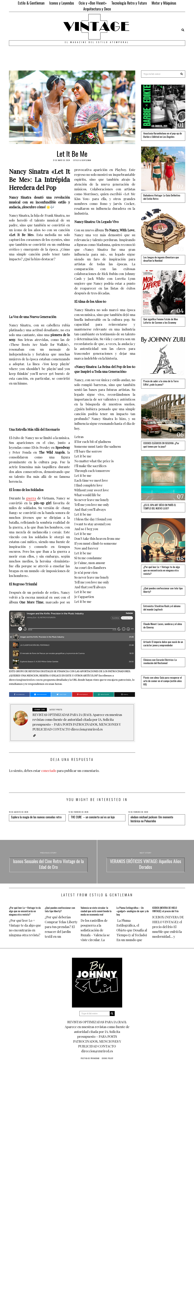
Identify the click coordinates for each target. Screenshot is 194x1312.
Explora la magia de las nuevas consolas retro (36, 817)
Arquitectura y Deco (97, 9)
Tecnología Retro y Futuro (129, 3)
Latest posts (55, 709)
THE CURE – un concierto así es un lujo (93, 817)
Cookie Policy (107, 1058)
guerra (31, 498)
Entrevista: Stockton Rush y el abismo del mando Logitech (161, 607)
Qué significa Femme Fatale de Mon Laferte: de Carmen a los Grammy (160, 320)
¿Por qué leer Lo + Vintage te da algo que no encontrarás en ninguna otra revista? (161, 570)
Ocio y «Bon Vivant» (93, 3)
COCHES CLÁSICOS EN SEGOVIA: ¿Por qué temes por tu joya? (161, 444)
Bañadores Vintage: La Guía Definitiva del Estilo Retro (161, 197)
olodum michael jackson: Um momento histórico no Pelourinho (152, 819)
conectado (48, 770)
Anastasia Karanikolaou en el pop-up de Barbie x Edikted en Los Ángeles (162, 135)
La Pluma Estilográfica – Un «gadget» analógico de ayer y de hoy (132, 911)
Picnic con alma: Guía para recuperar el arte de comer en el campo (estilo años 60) (162, 681)
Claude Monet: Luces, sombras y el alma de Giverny (162, 625)
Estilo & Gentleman (31, 3)
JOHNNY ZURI (39, 709)
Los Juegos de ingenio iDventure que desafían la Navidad (161, 258)
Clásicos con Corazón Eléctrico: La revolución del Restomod (160, 661)
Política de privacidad (90, 1058)
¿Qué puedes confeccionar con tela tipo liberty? (163, 589)
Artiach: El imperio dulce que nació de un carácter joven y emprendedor (163, 643)
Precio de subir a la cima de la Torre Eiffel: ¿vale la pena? (161, 382)
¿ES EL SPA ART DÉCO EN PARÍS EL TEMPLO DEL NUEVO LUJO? (159, 506)
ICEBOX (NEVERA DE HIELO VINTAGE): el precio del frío (165, 909)
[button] (181, 74)
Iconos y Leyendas (61, 3)
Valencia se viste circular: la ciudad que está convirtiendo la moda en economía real (96, 911)
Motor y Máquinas (164, 3)
